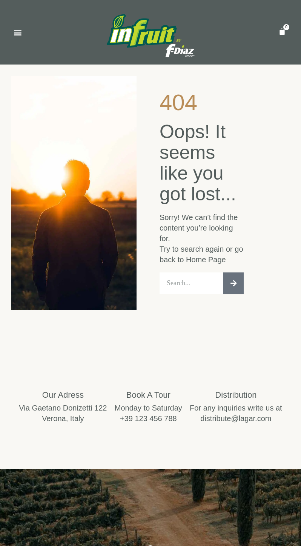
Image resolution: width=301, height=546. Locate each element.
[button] (17, 32)
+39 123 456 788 (148, 420)
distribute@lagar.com (235, 420)
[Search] (233, 284)
